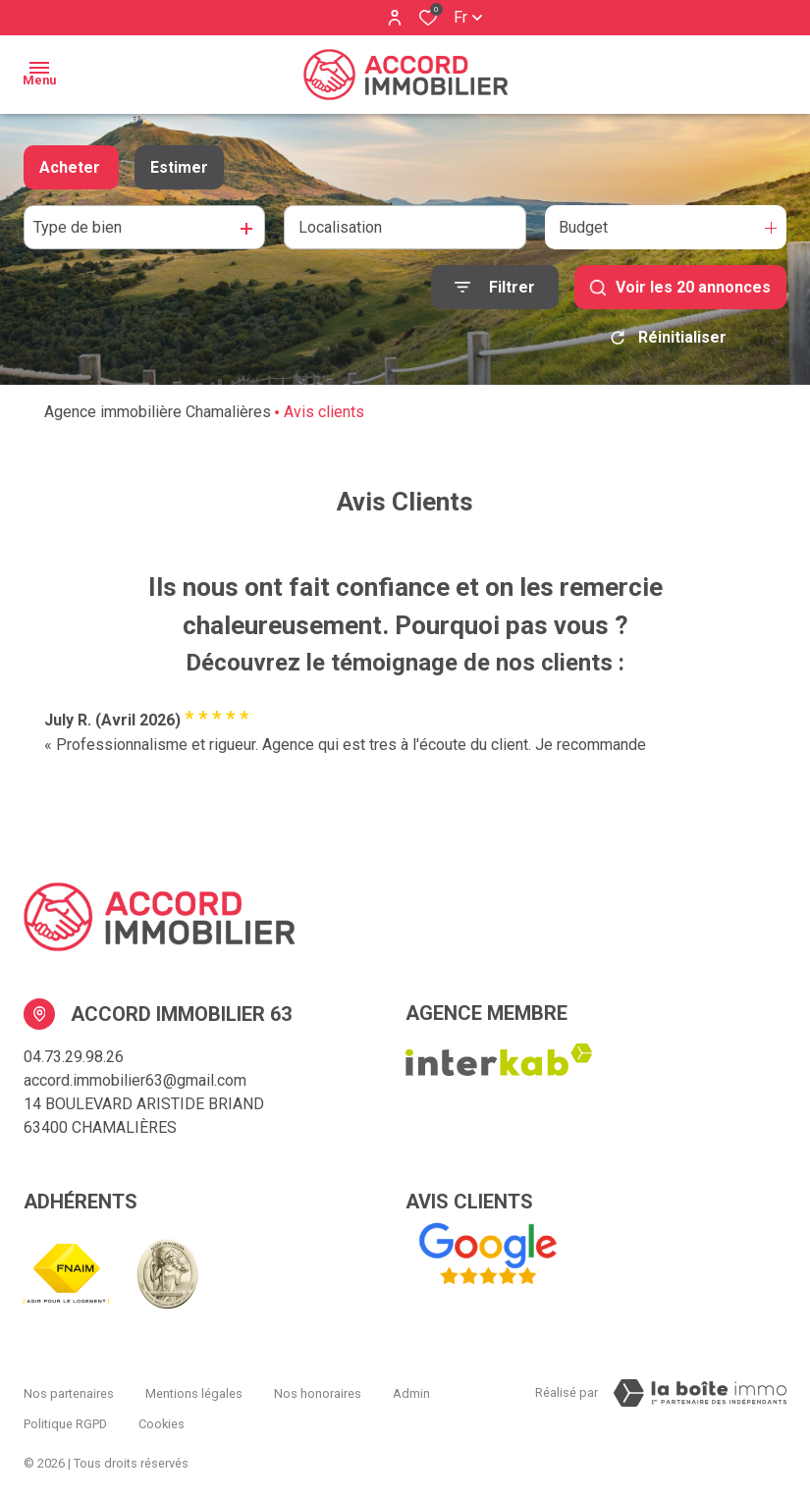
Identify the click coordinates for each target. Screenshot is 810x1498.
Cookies (161, 1407)
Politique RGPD (65, 1407)
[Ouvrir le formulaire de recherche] (495, 287)
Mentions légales (194, 1388)
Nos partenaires (69, 1388)
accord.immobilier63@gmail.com (135, 1080)
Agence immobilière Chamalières (157, 411)
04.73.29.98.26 (74, 1056)
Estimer (179, 167)
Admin (411, 1388)
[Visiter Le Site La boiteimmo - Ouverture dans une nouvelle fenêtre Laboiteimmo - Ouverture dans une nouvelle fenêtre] (700, 1393)
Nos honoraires (317, 1388)
